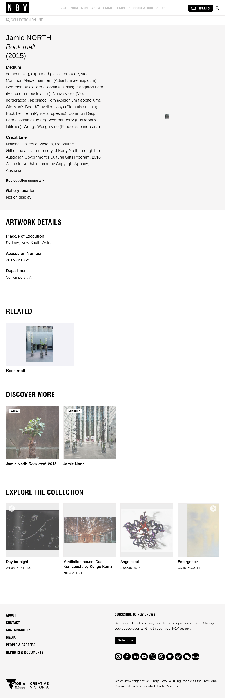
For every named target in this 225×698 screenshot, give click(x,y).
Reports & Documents (24, 652)
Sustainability (18, 630)
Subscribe (126, 641)
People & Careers (20, 645)
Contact (13, 623)
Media (11, 638)
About (11, 615)
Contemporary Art (22, 278)
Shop (161, 8)
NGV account (182, 628)
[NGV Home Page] (17, 7)
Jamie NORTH (28, 38)
